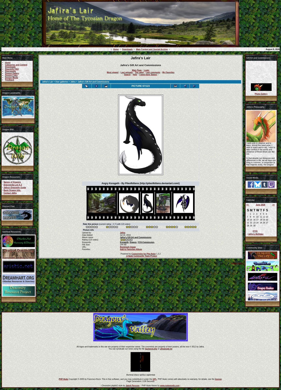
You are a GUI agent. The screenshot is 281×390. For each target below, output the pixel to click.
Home (116, 49)
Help (135, 75)
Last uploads (127, 72)
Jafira (73, 82)
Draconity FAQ (12, 69)
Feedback (9, 80)
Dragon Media (11, 78)
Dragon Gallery (12, 73)
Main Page (137, 70)
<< (247, 205)
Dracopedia (10, 71)
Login (146, 70)
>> (273, 205)
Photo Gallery (261, 94)
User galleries (61, 82)
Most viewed (112, 72)
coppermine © (237, 263)
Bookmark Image (128, 247)
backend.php (151, 349)
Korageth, (124, 242)
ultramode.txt (166, 349)
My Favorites (168, 72)
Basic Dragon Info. (12, 190)
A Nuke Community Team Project (141, 256)
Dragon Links (11, 75)
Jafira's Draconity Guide (15, 187)
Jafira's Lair (47, 82)
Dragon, (133, 242)
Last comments (153, 72)
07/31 (255, 231)
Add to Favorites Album (131, 249)
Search (127, 75)
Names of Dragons (12, 182)
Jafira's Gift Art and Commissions (135, 237)
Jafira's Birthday (255, 234)
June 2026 (260, 205)
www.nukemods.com (169, 386)
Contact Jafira (10, 193)
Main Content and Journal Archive (152, 49)
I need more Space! (148, 75)
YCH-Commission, (146, 242)
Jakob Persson (132, 386)
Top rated (139, 72)
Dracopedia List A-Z (13, 185)
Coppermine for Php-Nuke (143, 254)
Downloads (127, 49)
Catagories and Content (16, 65)
